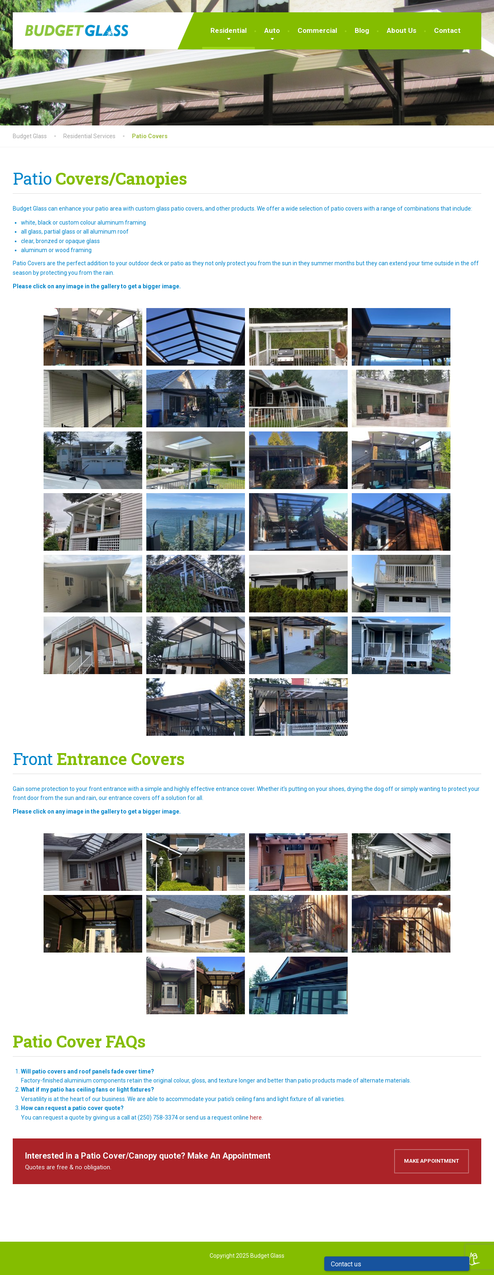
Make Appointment (431, 1161)
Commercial (317, 30)
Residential (228, 30)
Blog (362, 30)
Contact (447, 30)
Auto (272, 30)
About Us (401, 30)
